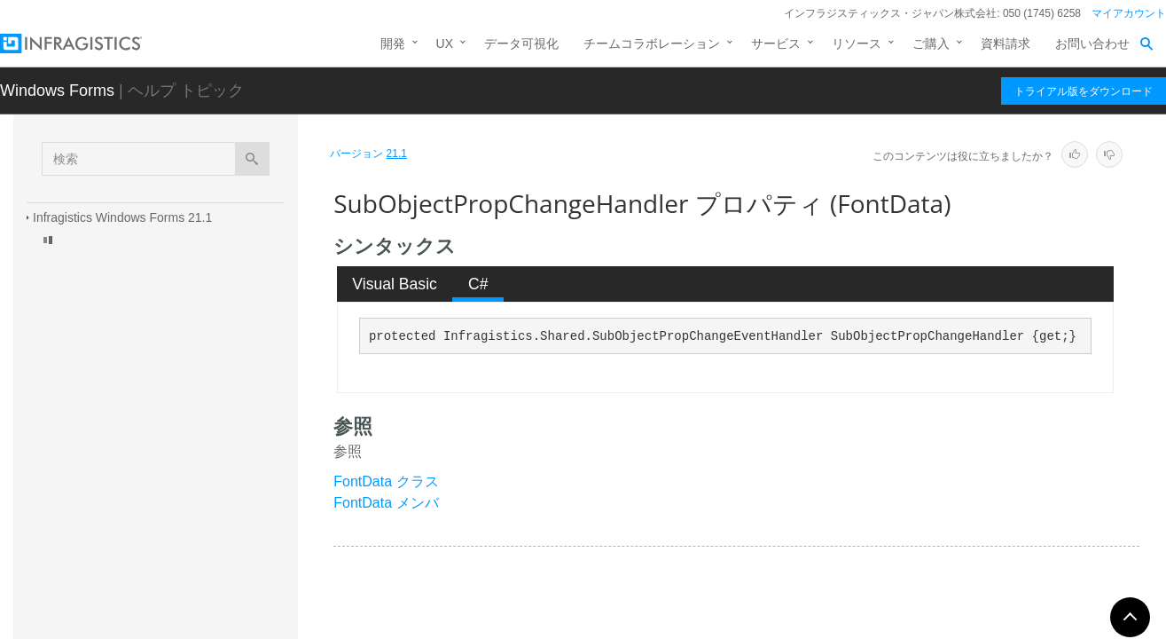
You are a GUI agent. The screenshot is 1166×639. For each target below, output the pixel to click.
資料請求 (1005, 43)
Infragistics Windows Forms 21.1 (122, 217)
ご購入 (931, 43)
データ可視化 (521, 43)
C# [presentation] (478, 284)
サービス (776, 43)
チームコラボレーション (651, 43)
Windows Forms (57, 90)
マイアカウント (1129, 13)
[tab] (395, 284)
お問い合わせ (1092, 43)
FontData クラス (385, 481)
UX (444, 43)
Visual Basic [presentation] (394, 284)
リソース (856, 43)
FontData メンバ (385, 502)
